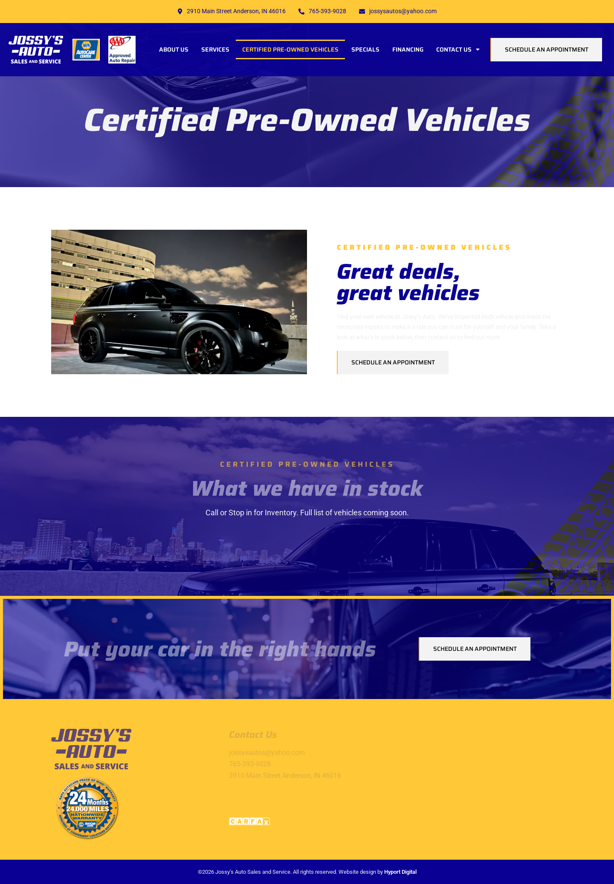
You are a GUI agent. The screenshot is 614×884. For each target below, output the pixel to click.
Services (215, 49)
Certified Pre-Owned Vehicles (290, 49)
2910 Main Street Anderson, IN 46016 (232, 11)
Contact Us (458, 49)
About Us (173, 49)
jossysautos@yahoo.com (398, 11)
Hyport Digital (400, 872)
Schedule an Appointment (546, 49)
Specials (365, 49)
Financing (407, 49)
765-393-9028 (322, 11)
